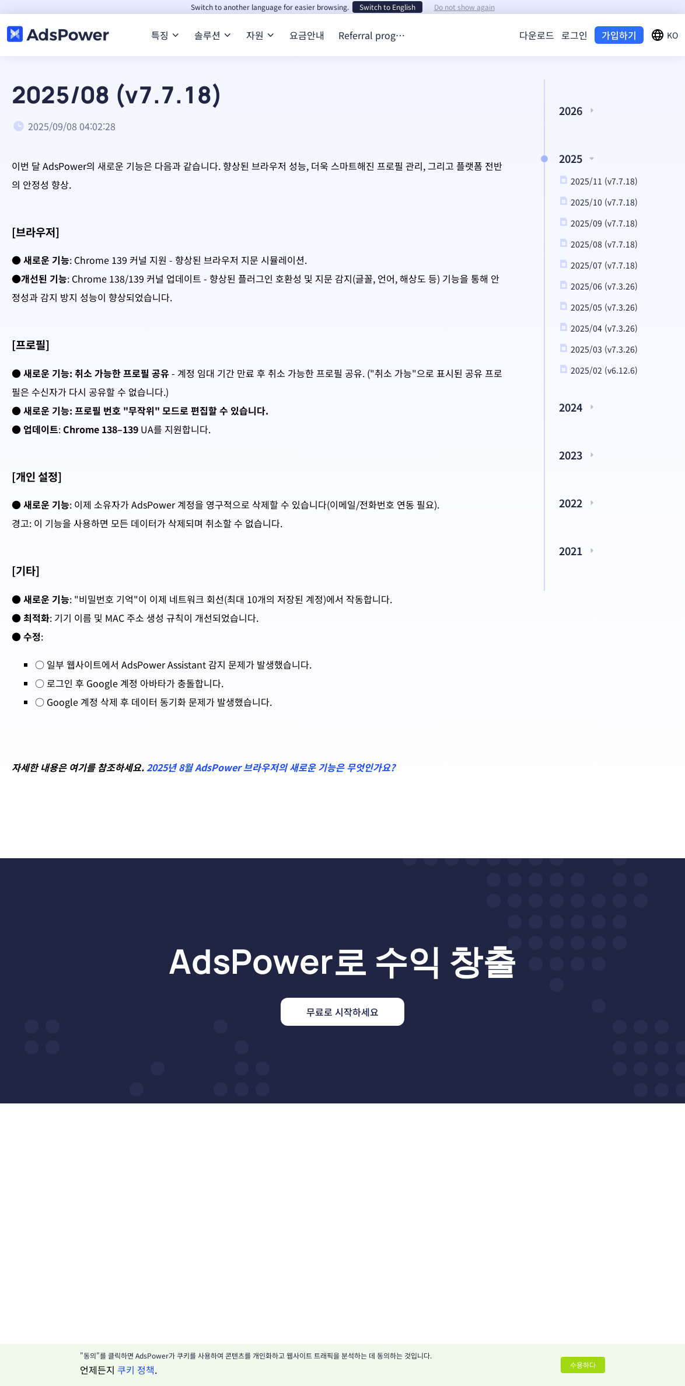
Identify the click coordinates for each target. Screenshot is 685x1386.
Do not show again (464, 7)
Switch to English (387, 7)
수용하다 (583, 1365)
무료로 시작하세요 (342, 1012)
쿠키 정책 (136, 1370)
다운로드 (536, 35)
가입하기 (619, 35)
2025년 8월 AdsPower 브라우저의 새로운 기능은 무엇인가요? (270, 767)
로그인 (574, 35)
